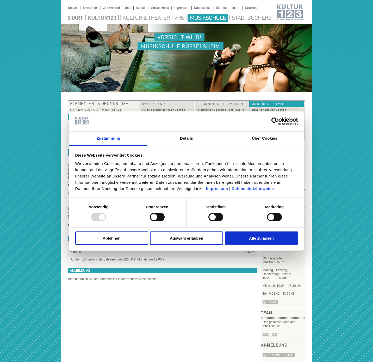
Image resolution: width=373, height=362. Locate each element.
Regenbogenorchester (268, 110)
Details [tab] (186, 138)
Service (73, 8)
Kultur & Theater (146, 18)
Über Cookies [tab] (264, 138)
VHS (179, 18)
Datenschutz (203, 8)
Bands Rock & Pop (155, 104)
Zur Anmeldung (280, 355)
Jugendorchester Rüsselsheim (220, 110)
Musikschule (208, 18)
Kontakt (141, 8)
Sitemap (222, 8)
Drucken (251, 8)
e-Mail (271, 302)
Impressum (217, 188)
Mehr (271, 334)
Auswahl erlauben (186, 238)
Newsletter (90, 8)
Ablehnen (111, 238)
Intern (236, 8)
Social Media (160, 8)
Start (75, 18)
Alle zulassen (261, 238)
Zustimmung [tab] (108, 138)
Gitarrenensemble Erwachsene (221, 104)
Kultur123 (102, 18)
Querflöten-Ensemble (268, 104)
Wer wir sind (111, 8)
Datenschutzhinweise (253, 188)
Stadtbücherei (252, 18)
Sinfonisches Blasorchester (163, 110)
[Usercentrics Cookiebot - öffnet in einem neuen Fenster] (275, 121)
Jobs (128, 8)
